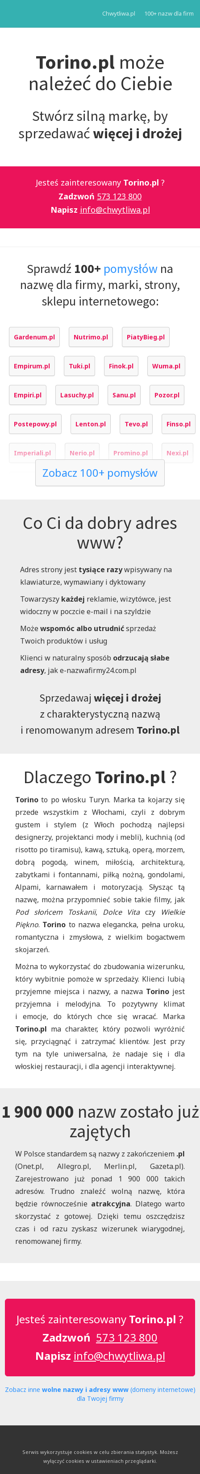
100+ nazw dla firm (169, 13)
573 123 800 (119, 196)
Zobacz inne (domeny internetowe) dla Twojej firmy (100, 1394)
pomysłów (131, 268)
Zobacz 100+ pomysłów (100, 472)
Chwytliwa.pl (118, 13)
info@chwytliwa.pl (115, 209)
